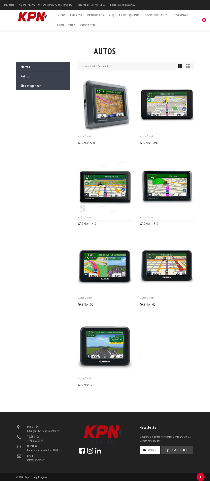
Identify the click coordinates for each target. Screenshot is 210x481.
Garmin (88, 136)
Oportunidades (156, 15)
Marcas (25, 67)
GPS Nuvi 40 (147, 304)
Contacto (87, 25)
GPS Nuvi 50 (85, 304)
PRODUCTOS (95, 15)
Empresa (76, 15)
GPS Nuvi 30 (85, 385)
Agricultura (66, 25)
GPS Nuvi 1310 (149, 223)
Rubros (25, 76)
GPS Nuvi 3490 (149, 143)
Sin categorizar (31, 85)
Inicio (61, 15)
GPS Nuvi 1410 (87, 223)
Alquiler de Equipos (124, 15)
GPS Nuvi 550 (86, 143)
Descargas (180, 15)
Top (201, 477)
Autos (81, 136)
